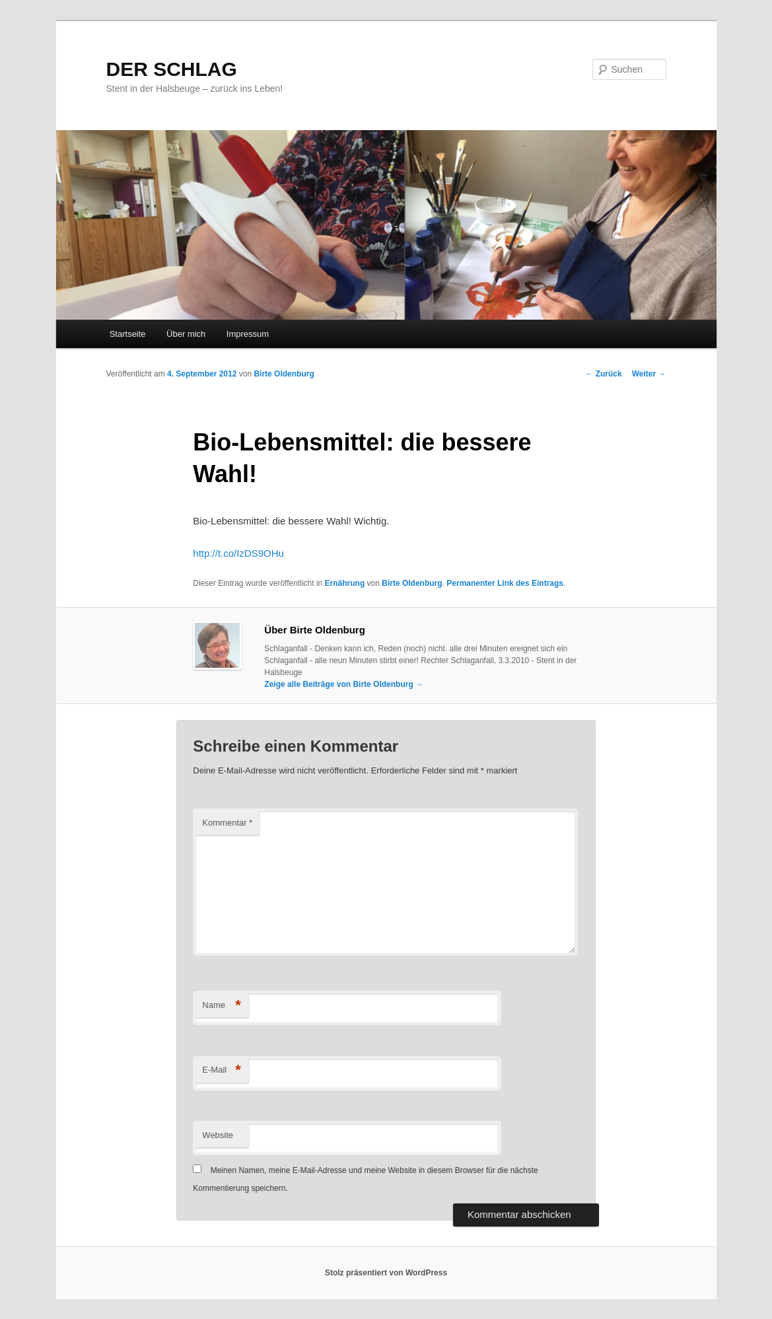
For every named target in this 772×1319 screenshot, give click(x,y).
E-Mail (221, 1070)
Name (221, 1005)
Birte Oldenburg (284, 373)
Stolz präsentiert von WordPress (386, 1272)
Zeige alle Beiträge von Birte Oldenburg (343, 684)
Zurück (603, 373)
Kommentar (227, 823)
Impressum (248, 334)
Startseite (128, 334)
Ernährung (345, 583)
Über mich (185, 334)
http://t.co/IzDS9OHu (238, 553)
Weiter (649, 373)
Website (217, 1135)
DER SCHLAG (171, 69)
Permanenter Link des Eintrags (504, 583)
